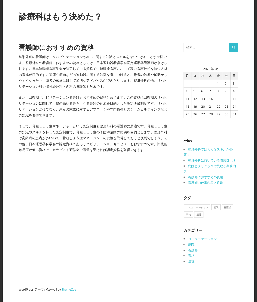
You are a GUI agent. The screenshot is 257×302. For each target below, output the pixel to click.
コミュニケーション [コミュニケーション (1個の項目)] (197, 207)
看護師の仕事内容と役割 (205, 182)
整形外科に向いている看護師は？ (212, 160)
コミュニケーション (202, 238)
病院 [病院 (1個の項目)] (216, 207)
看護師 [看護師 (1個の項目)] (227, 207)
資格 (191, 255)
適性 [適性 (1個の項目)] (199, 214)
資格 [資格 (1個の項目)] (188, 214)
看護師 (193, 250)
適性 (191, 261)
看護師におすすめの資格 (205, 177)
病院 (191, 244)
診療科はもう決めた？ (60, 16)
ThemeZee (69, 289)
